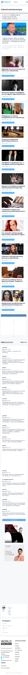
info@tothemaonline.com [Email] (6, 660)
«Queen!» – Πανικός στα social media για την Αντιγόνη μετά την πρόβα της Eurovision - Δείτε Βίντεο (13, 494)
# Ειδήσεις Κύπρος (6, 18)
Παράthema (4, 628)
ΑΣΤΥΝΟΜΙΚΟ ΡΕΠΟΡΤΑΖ (7, 479)
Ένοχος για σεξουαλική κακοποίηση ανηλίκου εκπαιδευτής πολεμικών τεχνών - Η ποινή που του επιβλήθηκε (14, 141)
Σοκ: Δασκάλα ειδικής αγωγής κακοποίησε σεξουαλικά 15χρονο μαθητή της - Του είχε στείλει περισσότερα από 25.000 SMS (13, 235)
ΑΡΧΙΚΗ (16, 643)
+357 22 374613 (6, 657)
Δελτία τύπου (5, 632)
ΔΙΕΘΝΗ (4, 445)
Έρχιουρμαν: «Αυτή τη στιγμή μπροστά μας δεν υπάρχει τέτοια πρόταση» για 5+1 (13, 475)
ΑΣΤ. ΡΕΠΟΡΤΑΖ (18, 650)
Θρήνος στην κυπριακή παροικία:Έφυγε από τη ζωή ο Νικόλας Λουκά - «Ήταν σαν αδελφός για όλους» (13, 514)
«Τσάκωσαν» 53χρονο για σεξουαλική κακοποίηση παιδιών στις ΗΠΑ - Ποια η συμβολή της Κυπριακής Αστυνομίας (13, 212)
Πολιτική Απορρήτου (5, 667)
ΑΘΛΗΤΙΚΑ (17, 656)
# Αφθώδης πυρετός (15, 15)
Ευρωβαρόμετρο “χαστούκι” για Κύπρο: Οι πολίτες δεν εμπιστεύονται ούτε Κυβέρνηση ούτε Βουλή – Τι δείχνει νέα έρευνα (13, 404)
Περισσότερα (14, 520)
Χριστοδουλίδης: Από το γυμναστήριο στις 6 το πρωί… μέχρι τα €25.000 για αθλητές (13, 441)
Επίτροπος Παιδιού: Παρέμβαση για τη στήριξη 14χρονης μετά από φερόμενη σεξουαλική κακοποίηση (14, 94)
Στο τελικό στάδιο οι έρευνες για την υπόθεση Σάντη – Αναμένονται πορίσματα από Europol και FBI (14, 484)
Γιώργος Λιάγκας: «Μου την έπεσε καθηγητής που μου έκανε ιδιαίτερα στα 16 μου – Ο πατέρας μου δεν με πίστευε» (14, 40)
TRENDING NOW (6, 15)
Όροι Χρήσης (4, 665)
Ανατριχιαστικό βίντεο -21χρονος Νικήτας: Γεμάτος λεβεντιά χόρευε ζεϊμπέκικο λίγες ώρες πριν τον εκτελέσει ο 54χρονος (13, 382)
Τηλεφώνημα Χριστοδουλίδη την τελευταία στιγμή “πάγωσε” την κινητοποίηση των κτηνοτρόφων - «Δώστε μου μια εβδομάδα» (13, 421)
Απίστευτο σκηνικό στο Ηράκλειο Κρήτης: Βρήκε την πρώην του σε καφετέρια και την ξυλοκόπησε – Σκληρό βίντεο (13, 372)
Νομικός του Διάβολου (7, 625)
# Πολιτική (14, 18)
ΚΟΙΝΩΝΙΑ (4, 499)
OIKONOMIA (17, 648)
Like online (4, 623)
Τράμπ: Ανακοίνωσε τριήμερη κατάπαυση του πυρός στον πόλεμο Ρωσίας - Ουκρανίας (13, 449)
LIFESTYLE (4, 489)
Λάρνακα (9, 613)
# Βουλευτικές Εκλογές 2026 (9, 16)
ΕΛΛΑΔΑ (4, 367)
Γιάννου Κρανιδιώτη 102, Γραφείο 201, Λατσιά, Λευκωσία (7, 652)
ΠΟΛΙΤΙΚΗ (4, 387)
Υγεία (3, 630)
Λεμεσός (9, 610)
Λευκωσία (10, 607)
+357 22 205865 (6, 655)
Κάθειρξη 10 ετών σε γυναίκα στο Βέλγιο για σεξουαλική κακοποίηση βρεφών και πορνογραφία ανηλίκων (13, 71)
